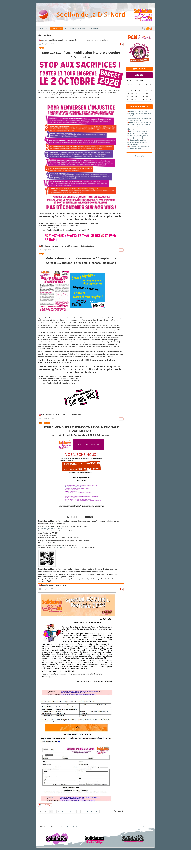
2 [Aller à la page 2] (54, 811)
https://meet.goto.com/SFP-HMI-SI (50, 529)
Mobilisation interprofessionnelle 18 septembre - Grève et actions (67, 246)
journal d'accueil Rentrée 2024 (53, 585)
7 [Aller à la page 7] (74, 811)
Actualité (57, 28)
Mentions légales (72, 827)
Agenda (83, 28)
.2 (65, 547)
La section (71, 28)
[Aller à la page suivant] (91, 811)
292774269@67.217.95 (64, 547)
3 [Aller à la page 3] (58, 811)
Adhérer (94, 28)
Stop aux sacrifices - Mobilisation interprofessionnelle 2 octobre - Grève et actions (74, 40)
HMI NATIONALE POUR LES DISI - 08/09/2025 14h (61, 415)
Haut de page (148, 827)
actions (41, 48)
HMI (40, 423)
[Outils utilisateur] (121, 44)
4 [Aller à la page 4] (62, 811)
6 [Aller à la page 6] (70, 811)
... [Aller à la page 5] (66, 811)
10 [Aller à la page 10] (87, 811)
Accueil (45, 28)
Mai (138, 80)
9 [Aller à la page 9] (82, 811)
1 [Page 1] (50, 811)
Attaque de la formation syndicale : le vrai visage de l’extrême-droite (137, 142)
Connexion (140, 156)
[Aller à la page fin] (97, 811)
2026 (141, 80)
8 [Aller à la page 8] (78, 811)
